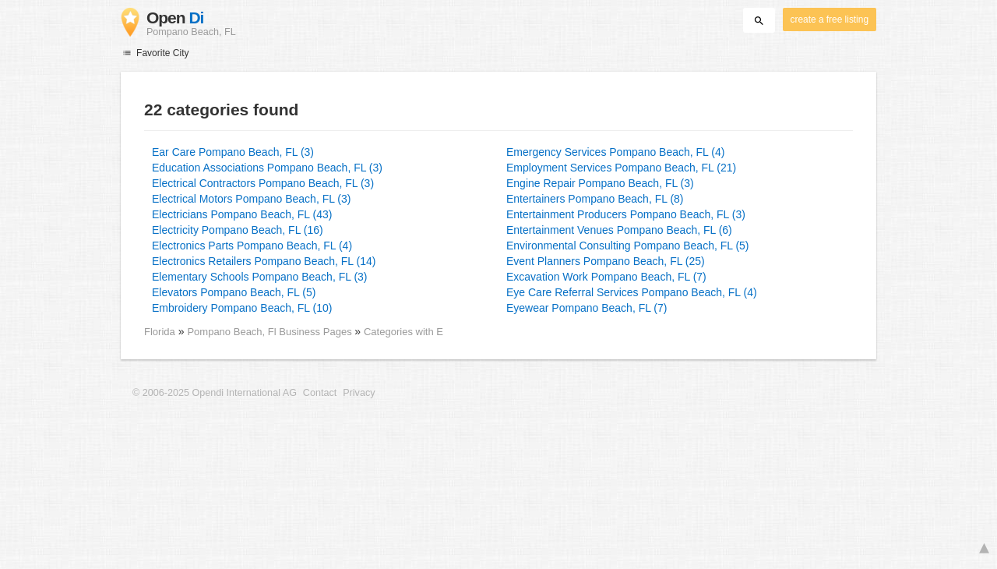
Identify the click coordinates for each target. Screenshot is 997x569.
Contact (319, 392)
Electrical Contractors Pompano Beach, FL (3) (263, 183)
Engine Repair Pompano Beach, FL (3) (600, 183)
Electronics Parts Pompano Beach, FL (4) (252, 245)
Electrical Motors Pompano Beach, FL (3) (251, 199)
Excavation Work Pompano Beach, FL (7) (606, 276)
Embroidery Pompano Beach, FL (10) (242, 308)
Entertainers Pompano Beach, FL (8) (595, 199)
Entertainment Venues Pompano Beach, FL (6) (619, 230)
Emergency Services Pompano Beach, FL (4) (615, 152)
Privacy (359, 392)
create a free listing (829, 19)
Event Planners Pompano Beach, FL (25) (605, 261)
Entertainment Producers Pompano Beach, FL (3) (625, 214)
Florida (159, 332)
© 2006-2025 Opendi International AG (214, 392)
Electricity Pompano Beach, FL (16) (237, 230)
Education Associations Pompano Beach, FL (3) (267, 167)
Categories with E (403, 332)
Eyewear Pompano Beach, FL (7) (586, 308)
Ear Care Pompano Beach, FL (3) (233, 152)
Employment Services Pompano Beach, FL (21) (621, 167)
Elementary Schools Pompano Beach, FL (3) (260, 276)
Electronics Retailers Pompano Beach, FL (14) (263, 261)
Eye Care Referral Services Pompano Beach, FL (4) (631, 292)
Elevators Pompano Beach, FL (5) (233, 292)
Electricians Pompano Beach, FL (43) (242, 214)
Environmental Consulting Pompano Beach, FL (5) (627, 245)
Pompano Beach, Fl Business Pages (270, 332)
